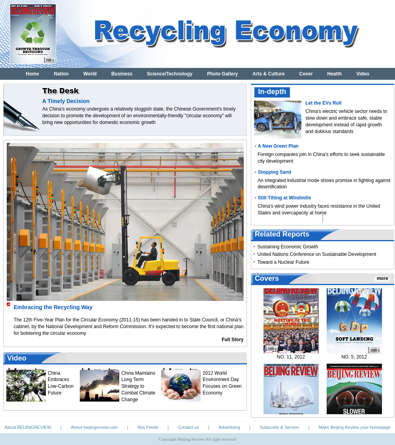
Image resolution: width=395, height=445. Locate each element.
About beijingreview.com (94, 427)
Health (334, 74)
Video (362, 74)
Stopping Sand (275, 172)
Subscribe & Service (279, 427)
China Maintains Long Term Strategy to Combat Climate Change (138, 386)
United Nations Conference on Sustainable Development (316, 254)
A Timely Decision (66, 101)
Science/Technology (169, 74)
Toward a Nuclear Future (283, 262)
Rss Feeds (147, 427)
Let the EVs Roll (323, 103)
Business (121, 74)
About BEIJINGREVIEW (28, 427)
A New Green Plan (278, 146)
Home (32, 74)
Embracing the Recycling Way (53, 307)
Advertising (229, 427)
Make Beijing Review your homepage (355, 427)
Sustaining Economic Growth (287, 247)
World (90, 74)
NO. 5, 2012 (354, 359)
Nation (61, 74)
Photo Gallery (222, 74)
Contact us (188, 427)
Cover (306, 74)
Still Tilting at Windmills (284, 198)
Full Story (232, 339)
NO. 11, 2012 (291, 359)
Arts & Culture (268, 74)
